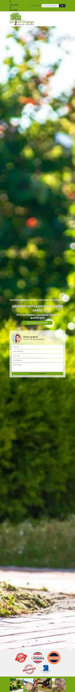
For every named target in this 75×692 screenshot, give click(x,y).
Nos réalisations (37, 323)
